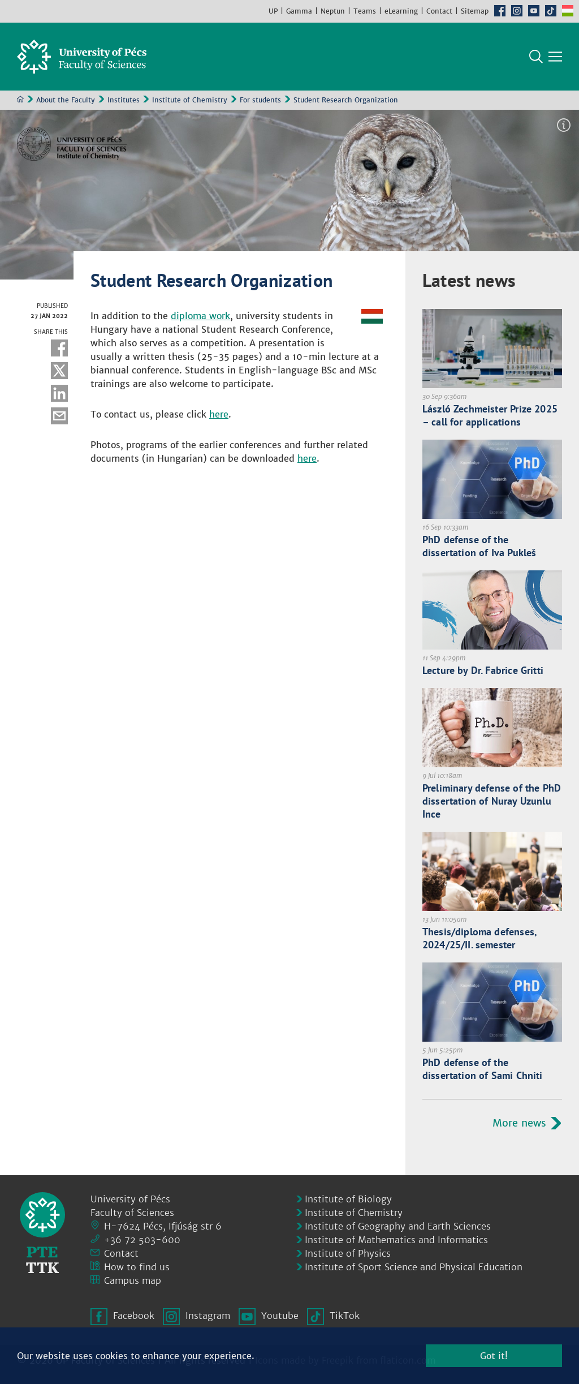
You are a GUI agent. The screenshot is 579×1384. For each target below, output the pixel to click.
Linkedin (59, 393)
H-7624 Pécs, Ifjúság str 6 (163, 1226)
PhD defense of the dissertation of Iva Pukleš (479, 546)
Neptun (333, 11)
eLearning (401, 11)
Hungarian (567, 10)
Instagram (516, 10)
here (218, 414)
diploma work (200, 315)
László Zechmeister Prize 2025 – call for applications (490, 415)
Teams (364, 11)
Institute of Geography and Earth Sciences (398, 1226)
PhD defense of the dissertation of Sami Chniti (482, 1069)
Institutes (123, 100)
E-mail (59, 415)
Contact (439, 11)
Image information (564, 125)
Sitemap (475, 11)
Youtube (533, 10)
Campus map (132, 1280)
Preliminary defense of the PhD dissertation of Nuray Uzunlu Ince (491, 800)
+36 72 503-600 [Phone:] (142, 1239)
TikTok (550, 10)
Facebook (499, 10)
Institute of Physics (348, 1253)
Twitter (59, 370)
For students (260, 100)
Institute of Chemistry (189, 100)
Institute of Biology (348, 1199)
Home (20, 99)
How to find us (137, 1267)
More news (519, 1122)
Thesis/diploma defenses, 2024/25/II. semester (479, 938)
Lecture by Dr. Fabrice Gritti (482, 670)
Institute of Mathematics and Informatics (396, 1239)
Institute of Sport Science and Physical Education (413, 1267)
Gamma (299, 11)
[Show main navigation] (555, 56)
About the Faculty (65, 100)
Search (536, 56)
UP (273, 11)
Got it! (494, 1355)
